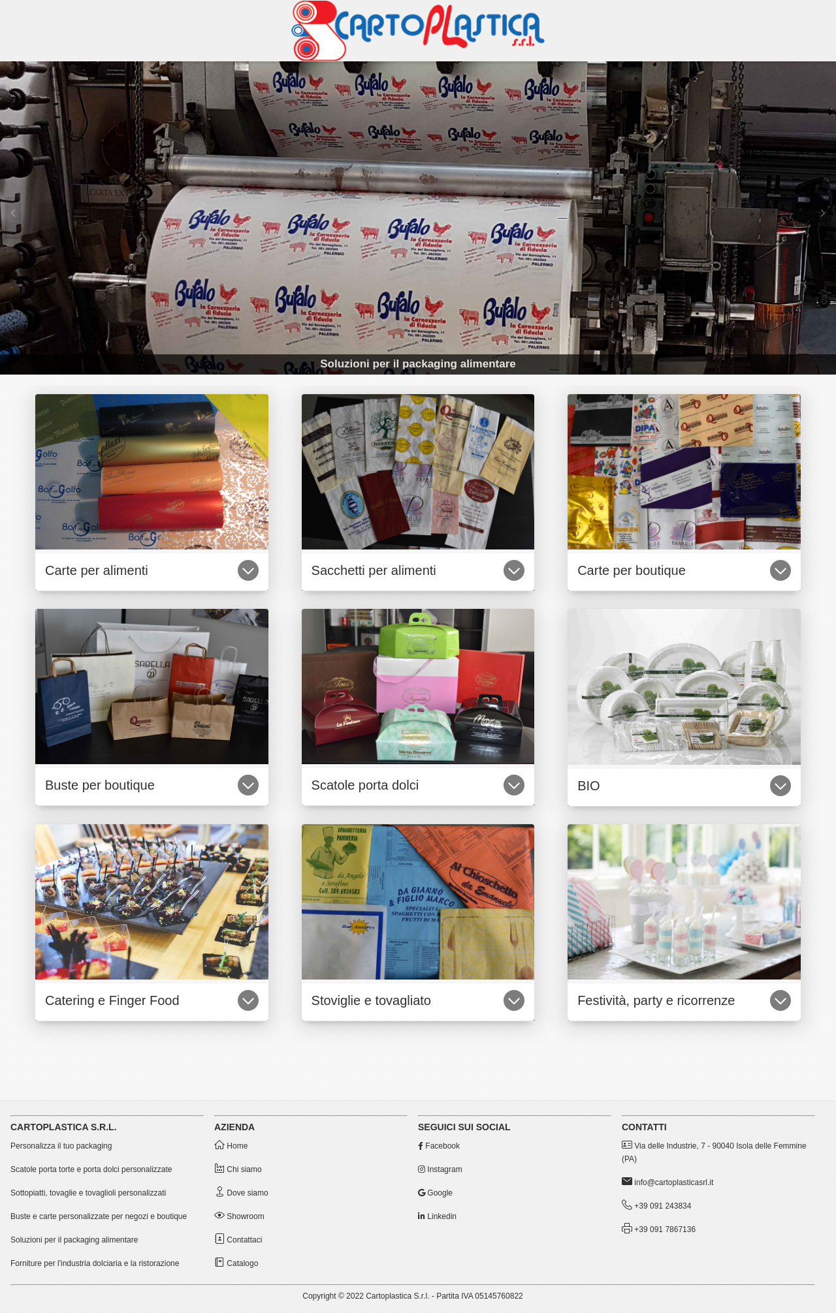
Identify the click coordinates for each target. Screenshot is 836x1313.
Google (435, 1192)
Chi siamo (238, 1169)
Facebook (439, 1146)
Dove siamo (241, 1192)
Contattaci (238, 1239)
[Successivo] (823, 218)
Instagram (440, 1169)
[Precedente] (13, 218)
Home (231, 1146)
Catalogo (236, 1263)
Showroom (239, 1216)
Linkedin (437, 1216)
